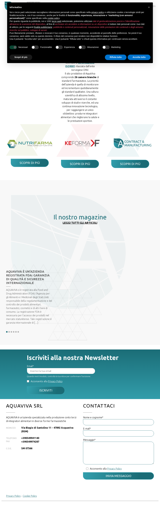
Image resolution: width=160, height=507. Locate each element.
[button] (148, 7)
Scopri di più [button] (20, 57)
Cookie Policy (30, 496)
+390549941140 (30, 438)
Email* (30, 366)
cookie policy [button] (54, 18)
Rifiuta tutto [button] (116, 57)
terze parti (56, 21)
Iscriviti (45, 390)
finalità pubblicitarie (43, 27)
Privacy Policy (55, 381)
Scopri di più (30, 163)
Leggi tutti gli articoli (80, 222)
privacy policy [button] (97, 12)
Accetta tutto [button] (139, 57)
